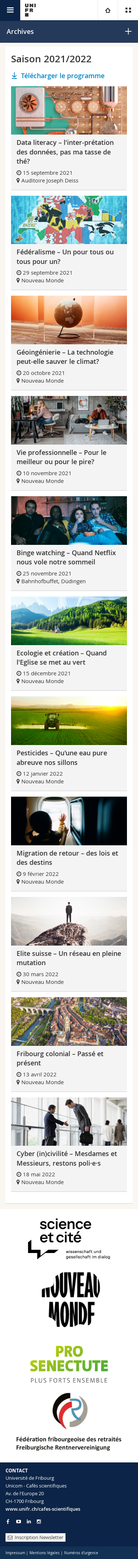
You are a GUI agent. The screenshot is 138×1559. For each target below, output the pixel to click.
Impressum (15, 1553)
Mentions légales (44, 1553)
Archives (20, 31)
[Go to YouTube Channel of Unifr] (18, 1521)
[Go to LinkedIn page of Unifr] (29, 1521)
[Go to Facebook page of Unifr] (8, 1521)
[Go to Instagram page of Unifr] (39, 1521)
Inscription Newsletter (35, 1537)
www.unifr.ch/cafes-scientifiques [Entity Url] (43, 1509)
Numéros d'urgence (81, 1553)
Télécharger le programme (63, 75)
